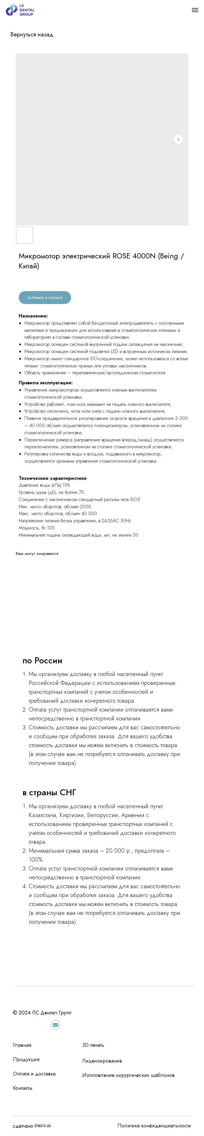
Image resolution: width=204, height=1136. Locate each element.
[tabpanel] (102, 813)
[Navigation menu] (195, 10)
